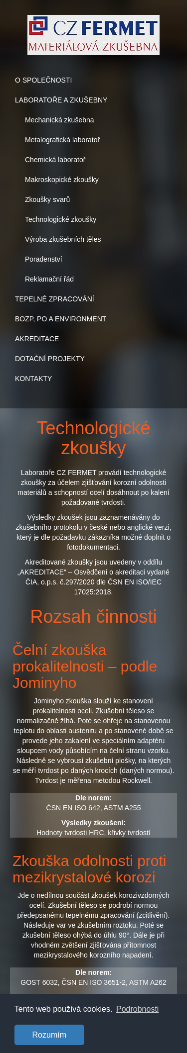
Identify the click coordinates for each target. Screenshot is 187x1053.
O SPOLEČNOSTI (43, 80)
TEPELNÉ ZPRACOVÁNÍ (54, 299)
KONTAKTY (33, 379)
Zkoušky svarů (47, 199)
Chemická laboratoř (55, 160)
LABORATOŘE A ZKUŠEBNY (61, 100)
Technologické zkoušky (60, 219)
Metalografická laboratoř (62, 140)
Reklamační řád (49, 279)
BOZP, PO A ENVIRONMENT (60, 319)
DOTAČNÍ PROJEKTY (50, 359)
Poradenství (43, 259)
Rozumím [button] (49, 1035)
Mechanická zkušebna (59, 120)
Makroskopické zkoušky (62, 180)
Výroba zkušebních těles (63, 239)
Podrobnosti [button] (137, 1009)
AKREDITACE (37, 339)
